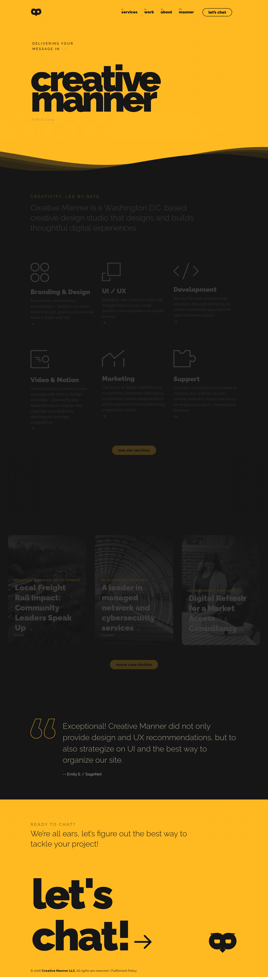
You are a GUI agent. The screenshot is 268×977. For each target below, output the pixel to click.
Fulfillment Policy (124, 971)
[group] (47, 586)
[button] (134, 445)
